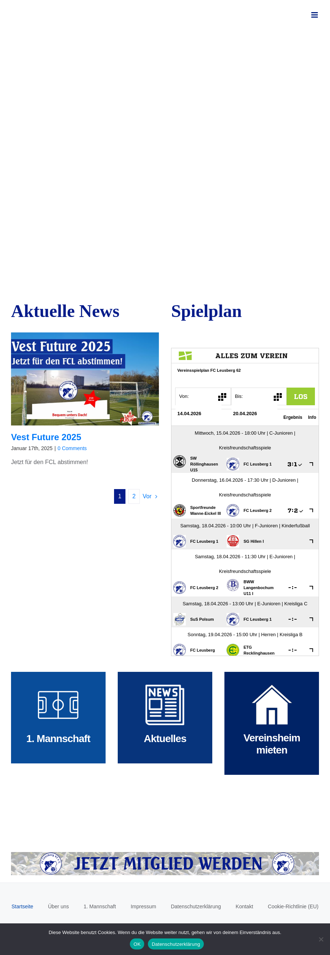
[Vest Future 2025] (85, 378)
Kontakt (244, 906)
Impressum (143, 906)
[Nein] (320, 939)
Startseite (22, 906)
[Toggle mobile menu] (315, 15)
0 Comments (72, 448)
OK (137, 944)
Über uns (58, 906)
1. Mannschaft (100, 906)
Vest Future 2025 (46, 437)
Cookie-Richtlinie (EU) (293, 906)
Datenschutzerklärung (196, 906)
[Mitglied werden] (165, 855)
